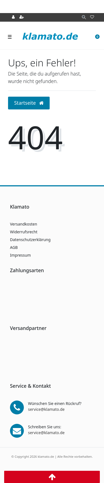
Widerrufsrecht (23, 231)
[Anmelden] (13, 17)
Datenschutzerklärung (30, 239)
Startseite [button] (29, 102)
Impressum (20, 255)
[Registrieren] (21, 17)
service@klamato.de (46, 409)
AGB (14, 247)
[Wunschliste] (92, 17)
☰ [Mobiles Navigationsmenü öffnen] (9, 36)
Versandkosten (23, 224)
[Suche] (84, 17)
